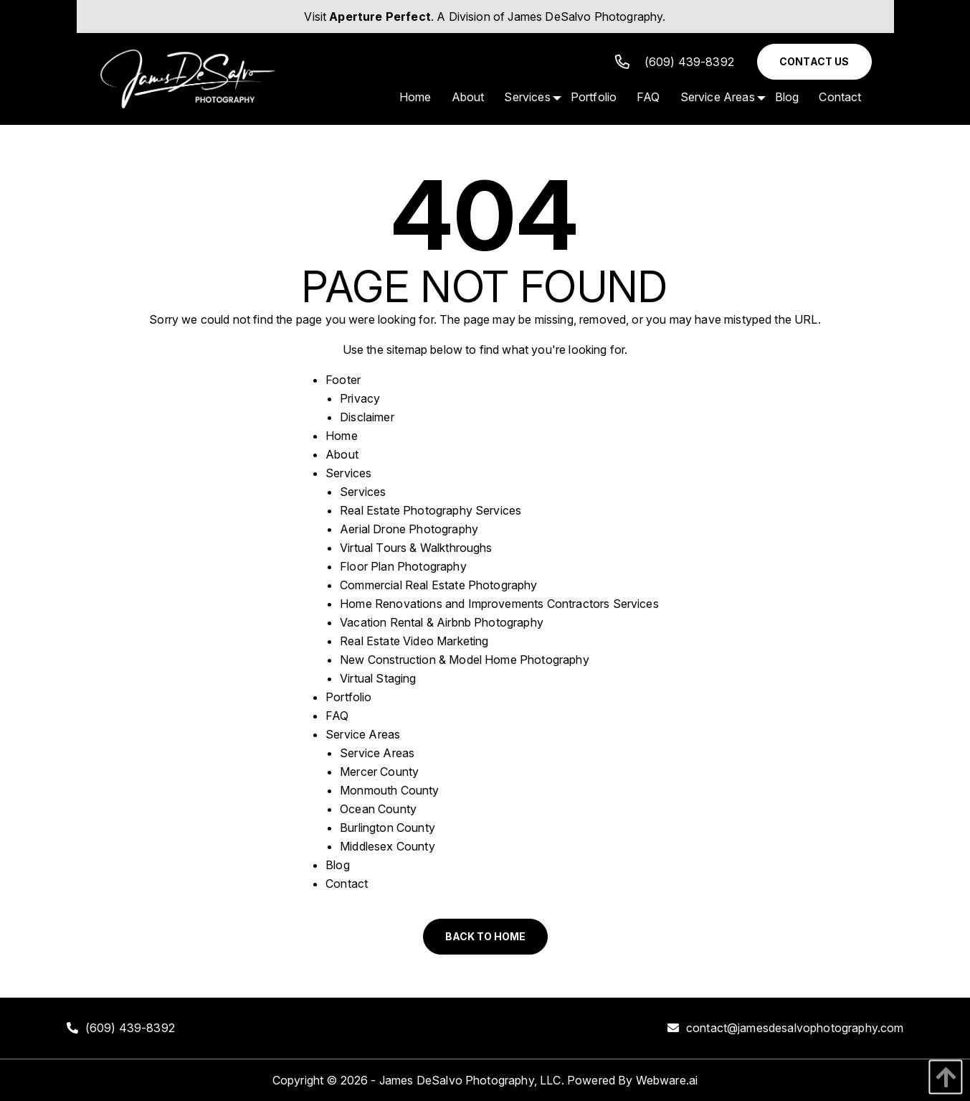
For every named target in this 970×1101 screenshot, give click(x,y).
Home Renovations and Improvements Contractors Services (499, 603)
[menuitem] (415, 97)
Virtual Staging (378, 678)
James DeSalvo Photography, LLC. (471, 1080)
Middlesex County (387, 846)
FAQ (336, 715)
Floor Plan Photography (403, 566)
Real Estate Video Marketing (414, 641)
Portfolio (348, 697)
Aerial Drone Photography (409, 529)
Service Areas (362, 734)
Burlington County (387, 827)
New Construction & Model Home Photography (464, 659)
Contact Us (814, 61)
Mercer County (379, 771)
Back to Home (485, 936)
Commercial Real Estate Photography (438, 585)
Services (348, 473)
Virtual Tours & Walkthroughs (416, 547)
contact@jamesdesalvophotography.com (795, 1028)
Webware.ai (667, 1080)
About (341, 454)
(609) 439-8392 (674, 62)
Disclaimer (367, 417)
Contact (346, 883)
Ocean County (378, 809)
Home (341, 435)
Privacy (360, 398)
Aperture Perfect (380, 16)
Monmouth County (389, 790)
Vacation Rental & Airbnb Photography (441, 622)
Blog (337, 865)
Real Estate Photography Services (430, 510)
